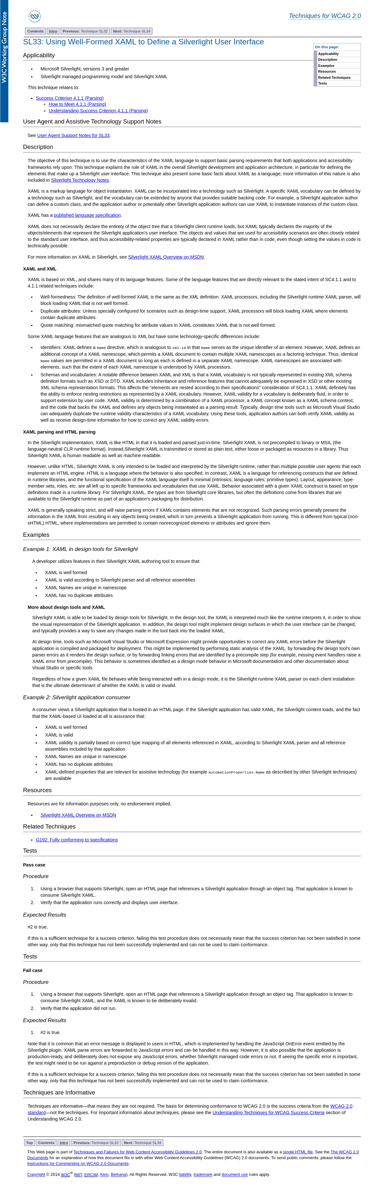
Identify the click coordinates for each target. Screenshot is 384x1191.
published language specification (87, 215)
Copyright (36, 1174)
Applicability (328, 54)
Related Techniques (334, 77)
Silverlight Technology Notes (80, 180)
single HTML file (298, 1151)
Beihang (118, 1174)
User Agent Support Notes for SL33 (73, 135)
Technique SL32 (85, 31)
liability (185, 1174)
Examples (326, 66)
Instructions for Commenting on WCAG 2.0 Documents (78, 1163)
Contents (35, 31)
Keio (104, 1174)
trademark (203, 1174)
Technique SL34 (131, 31)
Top (29, 1142)
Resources (327, 71)
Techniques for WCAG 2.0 (325, 15)
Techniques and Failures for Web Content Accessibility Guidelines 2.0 (138, 1151)
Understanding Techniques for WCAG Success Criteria (268, 1112)
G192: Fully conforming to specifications (77, 839)
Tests (322, 83)
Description (327, 59)
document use (235, 1174)
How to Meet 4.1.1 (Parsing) (77, 104)
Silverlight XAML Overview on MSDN (166, 257)
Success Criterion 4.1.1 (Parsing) (70, 98)
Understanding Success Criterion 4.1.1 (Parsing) (98, 110)
